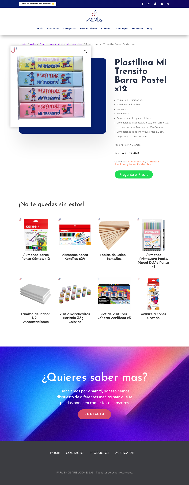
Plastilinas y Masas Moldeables (61, 44)
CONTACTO (95, 414)
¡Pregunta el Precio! (133, 174)
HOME (55, 453)
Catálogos (122, 28)
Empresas (137, 28)
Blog (150, 28)
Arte (33, 44)
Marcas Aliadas (88, 28)
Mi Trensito (153, 162)
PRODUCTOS (99, 453)
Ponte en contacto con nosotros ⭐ (37, 4)
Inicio (40, 28)
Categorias (69, 28)
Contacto (106, 28)
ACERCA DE (124, 453)
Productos (53, 28)
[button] (85, 51)
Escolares (139, 162)
